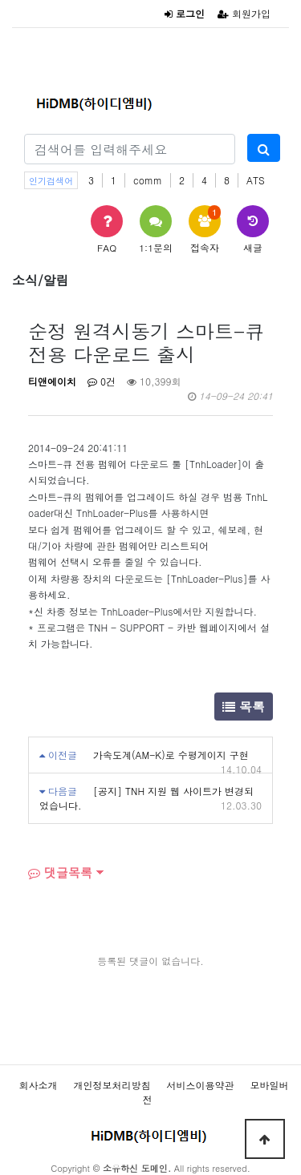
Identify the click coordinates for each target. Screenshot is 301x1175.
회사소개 (37, 1085)
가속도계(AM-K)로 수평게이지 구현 (171, 754)
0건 (101, 381)
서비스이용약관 (200, 1085)
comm (147, 180)
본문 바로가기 (0, 0)
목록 (243, 706)
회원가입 (244, 13)
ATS (255, 180)
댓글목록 (60, 872)
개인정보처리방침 (111, 1085)
